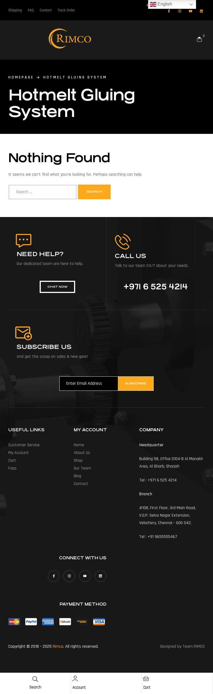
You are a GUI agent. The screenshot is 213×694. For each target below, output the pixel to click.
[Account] (75, 678)
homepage (21, 77)
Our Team (82, 468)
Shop (78, 460)
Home (79, 445)
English (161, 4)
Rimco (58, 646)
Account (79, 687)
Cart (147, 687)
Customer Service (24, 445)
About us (82, 453)
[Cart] (146, 678)
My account (18, 453)
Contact (81, 484)
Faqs (12, 468)
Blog (77, 476)
